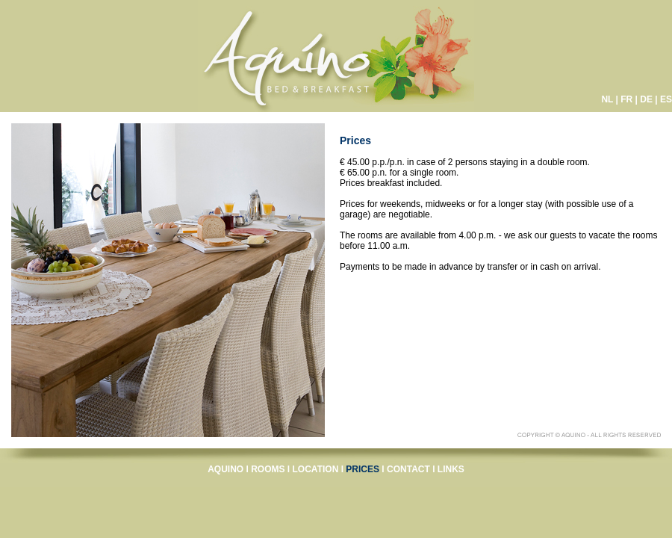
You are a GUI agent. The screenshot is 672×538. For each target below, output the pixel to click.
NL (607, 99)
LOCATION (316, 469)
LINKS (451, 469)
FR (626, 99)
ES (666, 99)
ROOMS (267, 469)
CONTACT (408, 469)
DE (646, 99)
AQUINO (225, 469)
